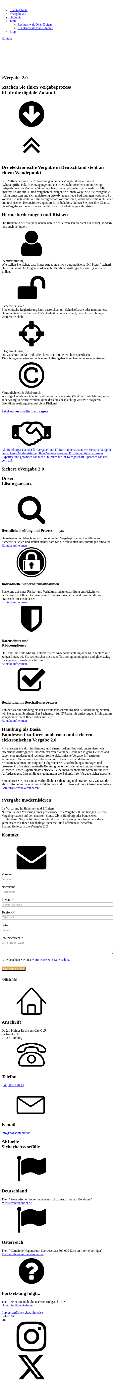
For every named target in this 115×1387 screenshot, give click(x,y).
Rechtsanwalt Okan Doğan (35, 24)
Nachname (8, 887)
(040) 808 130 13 (13, 1087)
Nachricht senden (13, 971)
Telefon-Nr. (9, 912)
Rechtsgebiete (19, 10)
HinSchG (16, 17)
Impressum (9, 1315)
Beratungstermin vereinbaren (20, 788)
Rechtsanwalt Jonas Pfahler (35, 28)
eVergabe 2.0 (18, 13)
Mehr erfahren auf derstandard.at (23, 1256)
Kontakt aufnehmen (14, 545)
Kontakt (7, 38)
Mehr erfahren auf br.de (17, 1205)
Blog (13, 31)
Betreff (6, 925)
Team (13, 21)
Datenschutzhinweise (29, 1315)
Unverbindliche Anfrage (17, 1307)
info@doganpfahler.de (16, 1135)
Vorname (7, 874)
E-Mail (6, 899)
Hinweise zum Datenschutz (52, 962)
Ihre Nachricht (11, 938)
